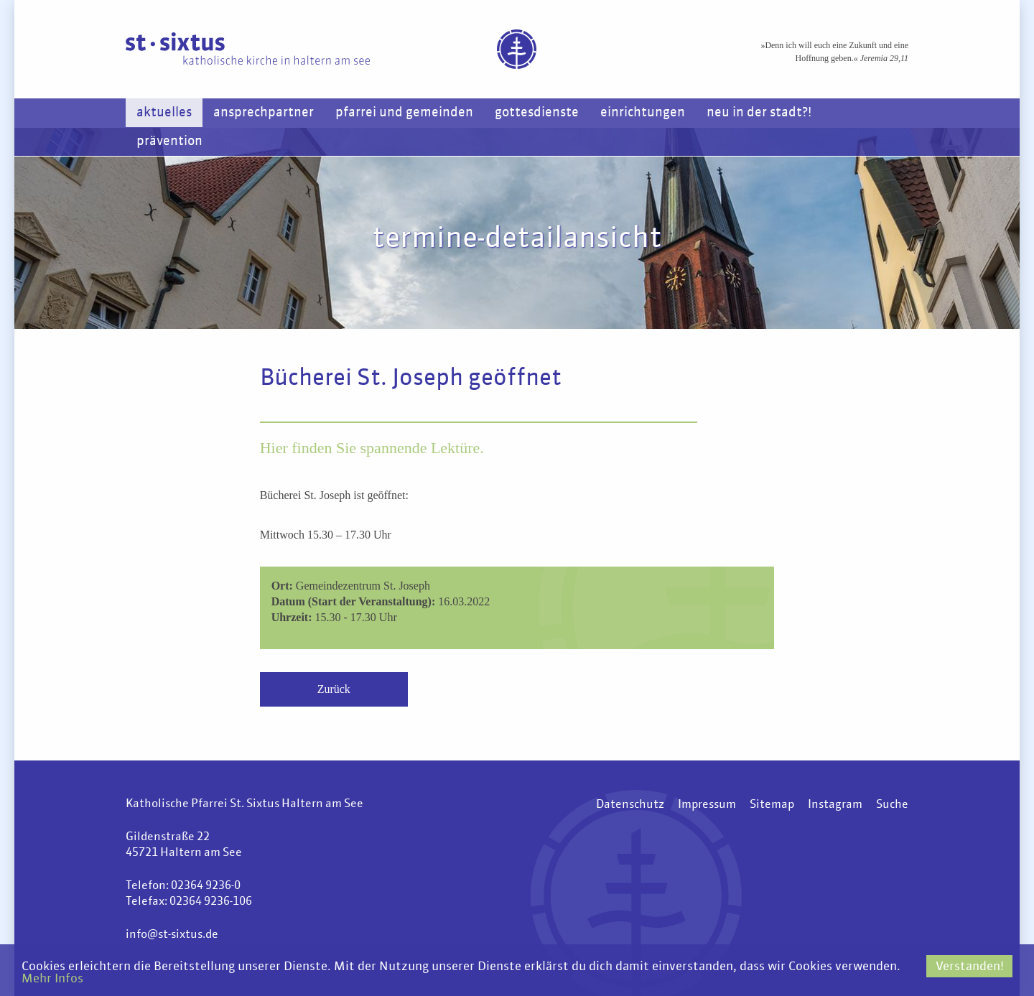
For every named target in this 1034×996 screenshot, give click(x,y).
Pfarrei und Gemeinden (404, 112)
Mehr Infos (52, 979)
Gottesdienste (537, 112)
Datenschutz (630, 805)
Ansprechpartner (263, 112)
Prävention (169, 141)
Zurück (333, 689)
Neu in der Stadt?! (759, 112)
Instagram (835, 805)
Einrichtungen (642, 112)
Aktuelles (164, 112)
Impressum (707, 805)
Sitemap (772, 805)
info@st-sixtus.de (172, 935)
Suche (892, 805)
